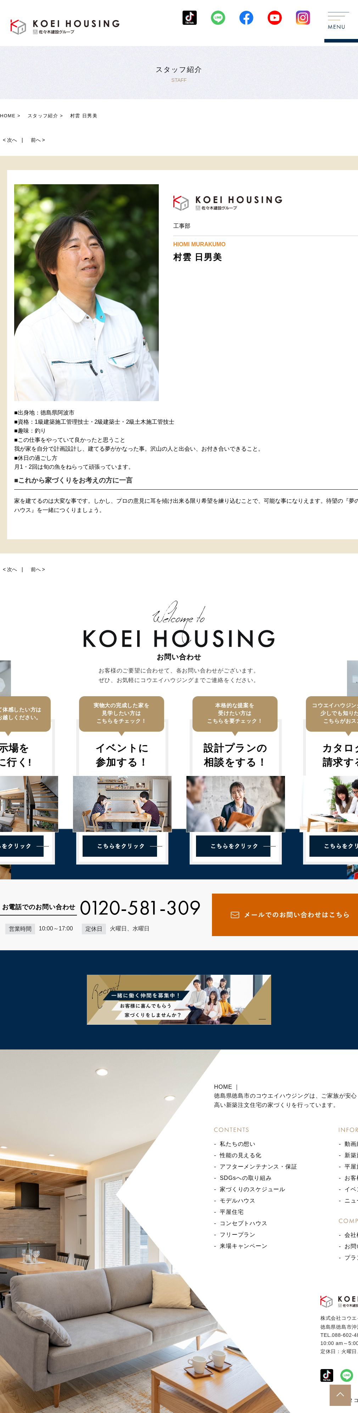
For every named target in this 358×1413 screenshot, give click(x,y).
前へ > (38, 140)
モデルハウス (238, 1201)
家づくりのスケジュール (252, 1189)
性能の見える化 (241, 1155)
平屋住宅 (232, 1212)
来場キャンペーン (243, 1246)
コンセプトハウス (243, 1223)
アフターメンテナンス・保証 (258, 1167)
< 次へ (10, 140)
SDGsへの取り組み (246, 1178)
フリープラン (238, 1235)
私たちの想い (238, 1144)
